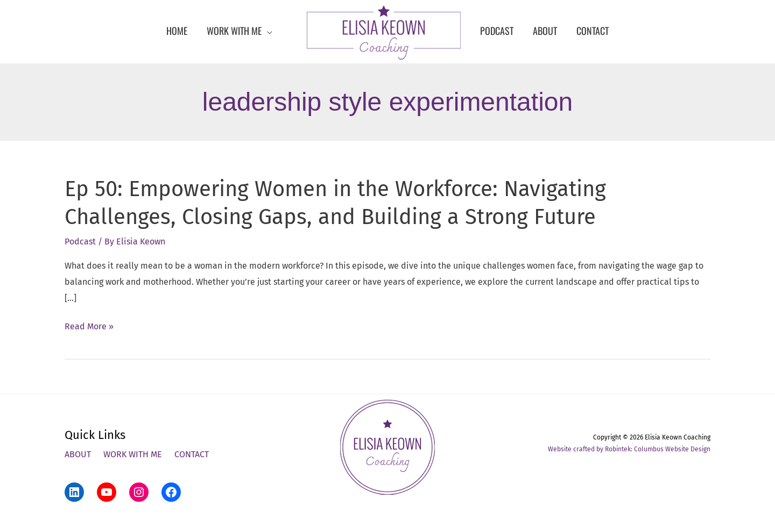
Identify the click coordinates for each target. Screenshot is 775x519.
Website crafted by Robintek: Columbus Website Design (629, 449)
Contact (191, 454)
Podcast (80, 241)
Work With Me (132, 454)
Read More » (89, 327)
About (78, 454)
